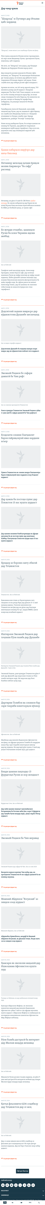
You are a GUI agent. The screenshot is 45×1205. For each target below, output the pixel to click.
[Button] (9, 141)
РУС (30, 1202)
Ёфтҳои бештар (22, 1171)
